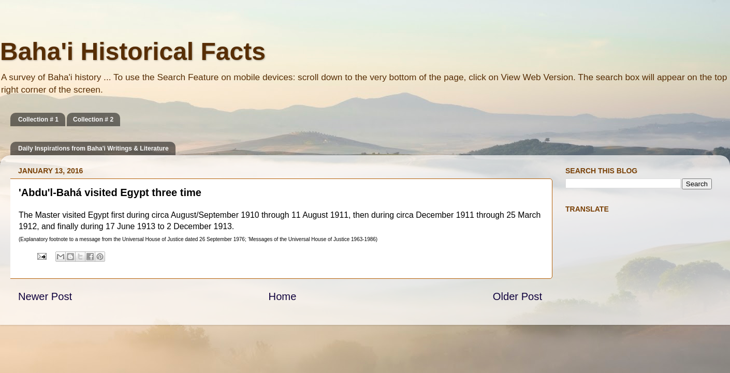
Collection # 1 (38, 119)
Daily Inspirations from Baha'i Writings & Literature (93, 148)
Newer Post (45, 296)
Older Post (517, 296)
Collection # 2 (93, 119)
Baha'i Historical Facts (133, 51)
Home (283, 296)
